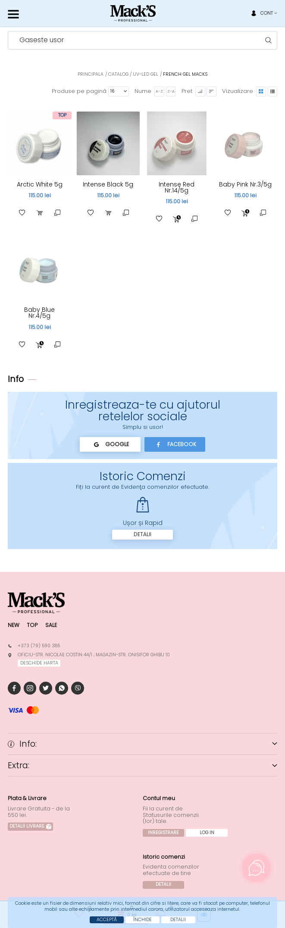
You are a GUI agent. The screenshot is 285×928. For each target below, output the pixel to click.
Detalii (142, 534)
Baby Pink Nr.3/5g (245, 184)
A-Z (159, 91)
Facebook (174, 445)
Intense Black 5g (108, 184)
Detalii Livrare (30, 826)
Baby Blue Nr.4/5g (39, 312)
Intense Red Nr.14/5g (176, 187)
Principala (90, 74)
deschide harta (39, 663)
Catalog (118, 74)
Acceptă (107, 919)
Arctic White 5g (40, 184)
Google (110, 445)
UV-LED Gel (145, 74)
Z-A (171, 91)
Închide (142, 919)
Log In (207, 832)
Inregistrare (163, 832)
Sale (51, 625)
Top (32, 625)
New (13, 625)
